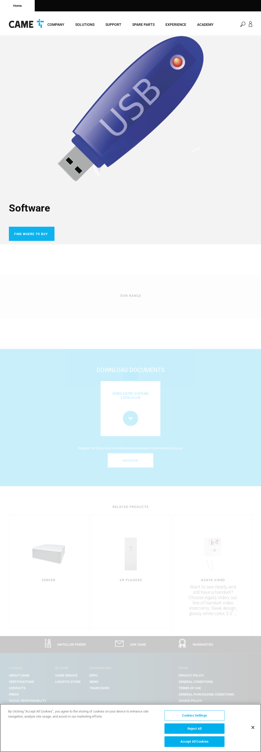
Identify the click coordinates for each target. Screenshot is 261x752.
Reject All (194, 728)
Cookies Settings (194, 715)
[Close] (252, 727)
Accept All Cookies (194, 741)
